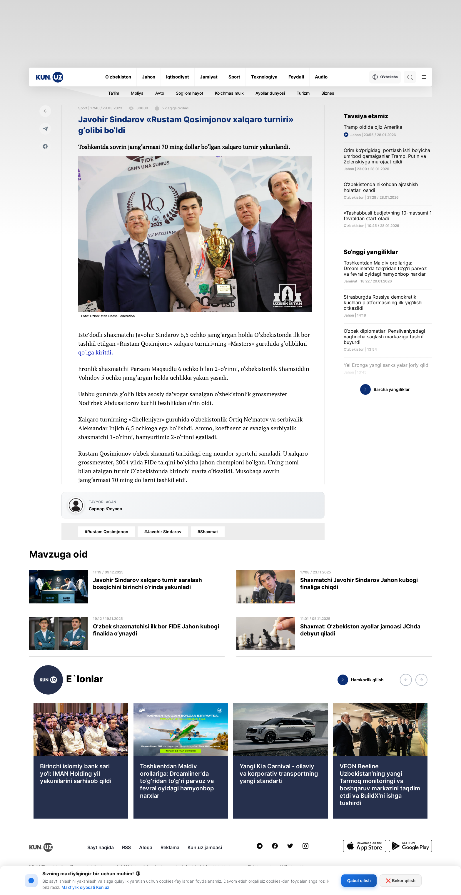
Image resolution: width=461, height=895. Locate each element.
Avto (159, 93)
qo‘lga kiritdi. (95, 352)
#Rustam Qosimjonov (106, 531)
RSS (126, 847)
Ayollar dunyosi (270, 93)
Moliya (137, 93)
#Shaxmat (208, 531)
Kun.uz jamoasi (205, 847)
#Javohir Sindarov (162, 531)
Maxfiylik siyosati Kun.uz (85, 887)
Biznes (327, 93)
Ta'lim (113, 93)
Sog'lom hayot (189, 93)
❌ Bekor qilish (400, 880)
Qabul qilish (359, 880)
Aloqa (145, 847)
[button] (406, 680)
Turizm (303, 93)
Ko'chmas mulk (229, 93)
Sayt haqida (100, 847)
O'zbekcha (385, 77)
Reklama (170, 847)
